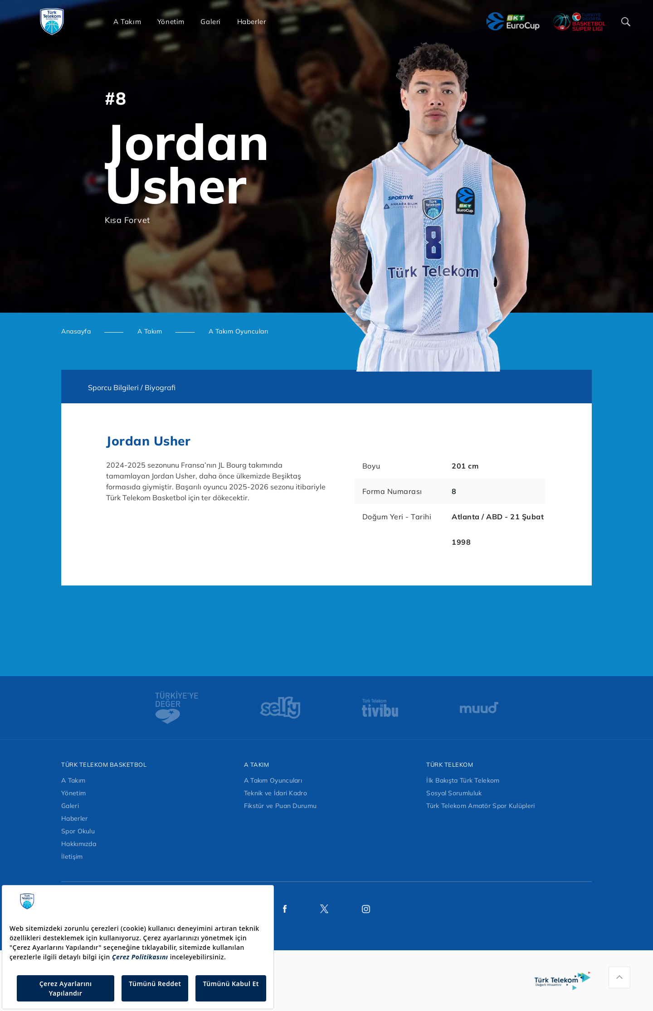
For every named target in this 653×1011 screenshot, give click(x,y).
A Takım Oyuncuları (238, 331)
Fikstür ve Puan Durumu (280, 806)
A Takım (149, 331)
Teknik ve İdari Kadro (275, 793)
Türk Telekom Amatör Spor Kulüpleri (480, 806)
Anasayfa (76, 331)
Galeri (70, 806)
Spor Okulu (78, 831)
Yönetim (73, 793)
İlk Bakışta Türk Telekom (462, 780)
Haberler (74, 818)
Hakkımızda (78, 844)
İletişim (72, 856)
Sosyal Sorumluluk (454, 793)
